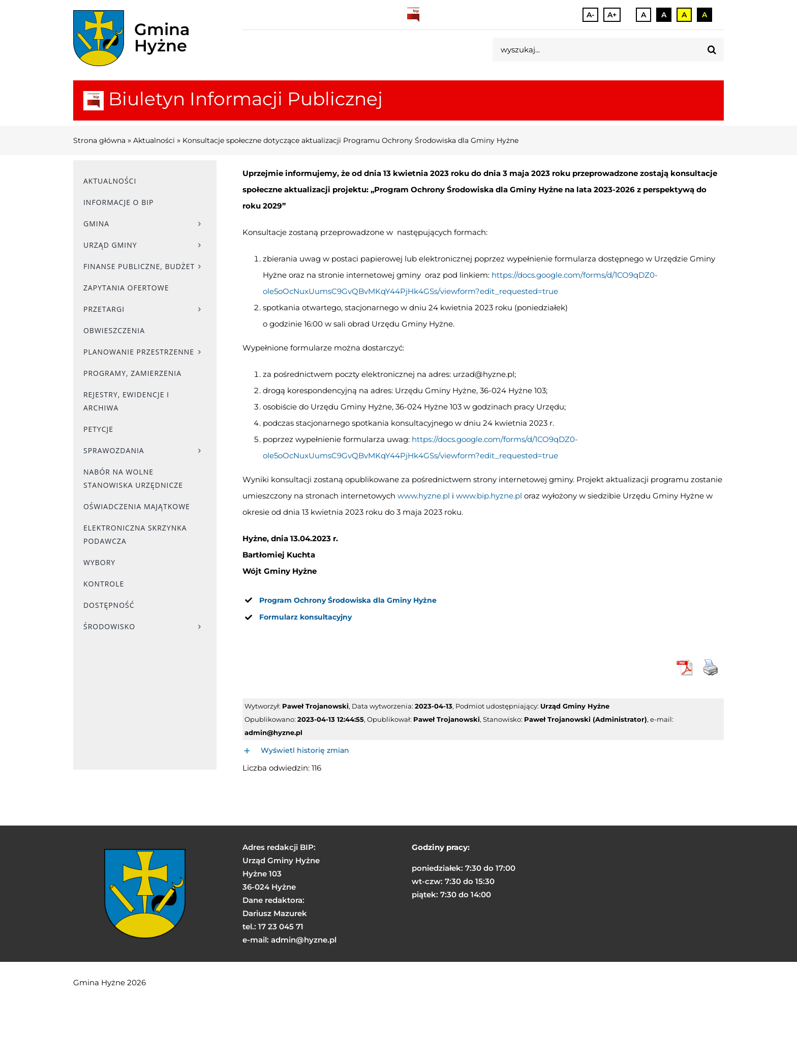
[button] (483, 750)
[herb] (98, 38)
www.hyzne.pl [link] (423, 496)
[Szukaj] (712, 50)
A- (590, 14)
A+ (612, 14)
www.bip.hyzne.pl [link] (489, 496)
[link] (348, 600)
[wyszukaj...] (596, 50)
